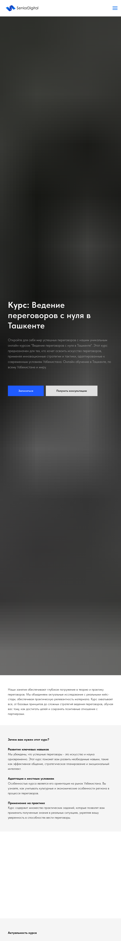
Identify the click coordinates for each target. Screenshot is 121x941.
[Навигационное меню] (115, 8)
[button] (26, 391)
